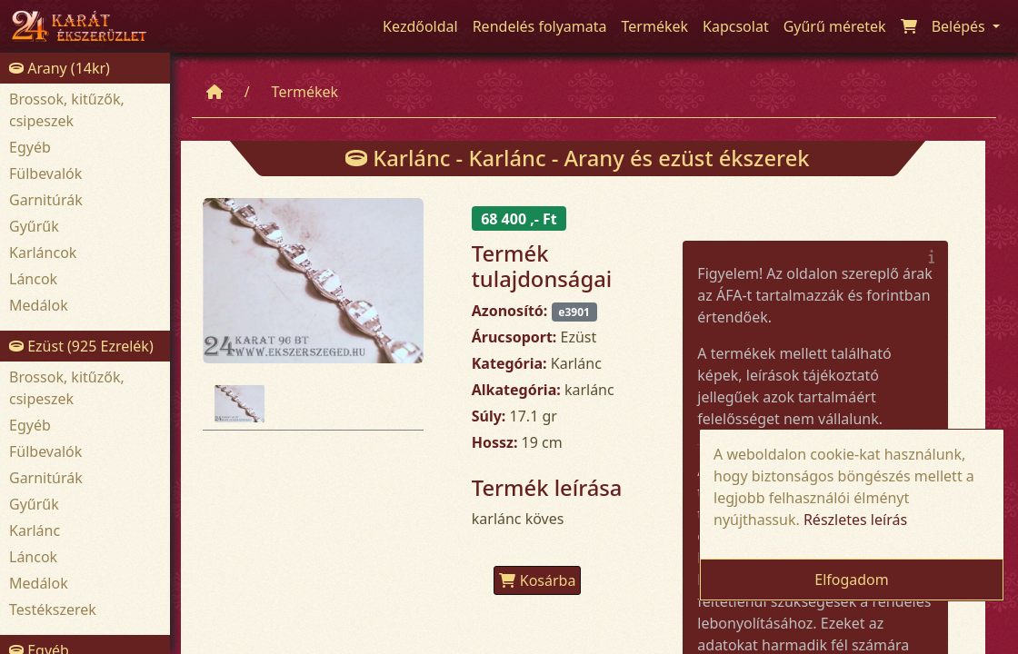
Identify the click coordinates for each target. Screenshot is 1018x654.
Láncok (33, 279)
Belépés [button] (960, 26)
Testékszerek (52, 609)
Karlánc (34, 530)
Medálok (38, 305)
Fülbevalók (45, 173)
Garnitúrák (46, 200)
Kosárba (537, 580)
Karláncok (42, 253)
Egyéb (30, 147)
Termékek (305, 92)
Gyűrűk (34, 226)
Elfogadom (851, 580)
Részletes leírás (855, 520)
